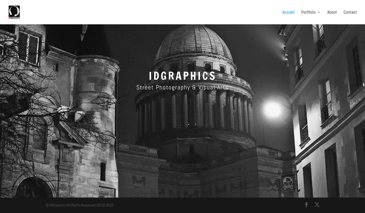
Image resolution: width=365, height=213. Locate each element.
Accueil (288, 12)
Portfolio (308, 12)
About (332, 12)
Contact (350, 12)
